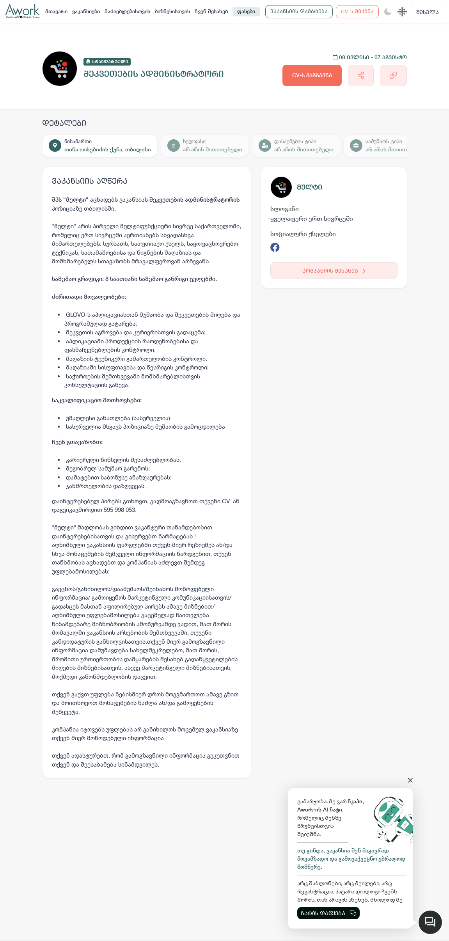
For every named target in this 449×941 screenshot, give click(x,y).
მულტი (309, 187)
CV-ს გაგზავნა (312, 75)
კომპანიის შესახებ (333, 270)
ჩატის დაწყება (328, 913)
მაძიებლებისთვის (127, 11)
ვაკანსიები (86, 11)
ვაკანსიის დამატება (299, 11)
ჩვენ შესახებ (211, 11)
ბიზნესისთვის (172, 11)
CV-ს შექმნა (357, 11)
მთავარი (56, 11)
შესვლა (427, 12)
